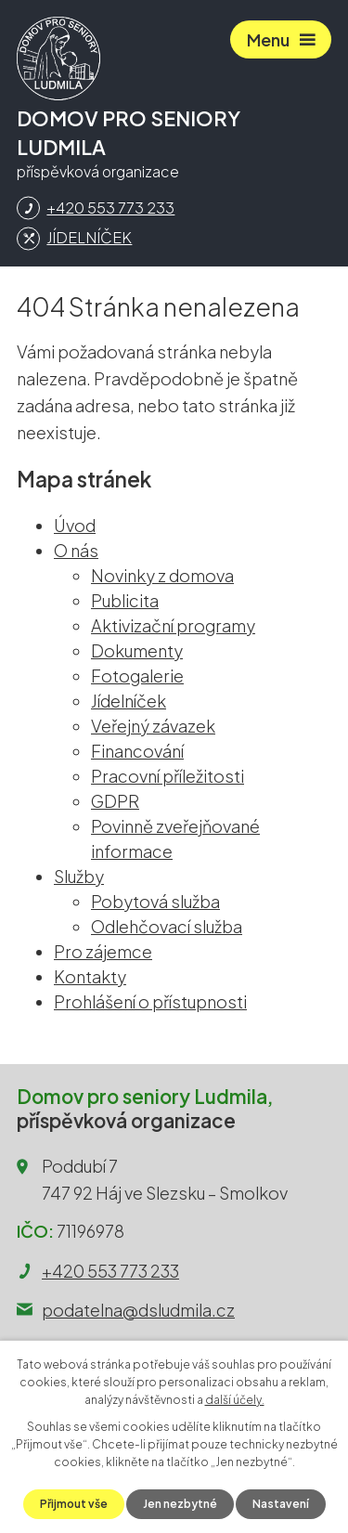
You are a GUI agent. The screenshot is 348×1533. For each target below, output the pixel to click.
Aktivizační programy (173, 625)
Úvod (75, 525)
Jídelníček (128, 700)
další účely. (234, 1400)
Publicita (125, 600)
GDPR (115, 801)
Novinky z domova (162, 575)
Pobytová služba (155, 901)
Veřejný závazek (153, 725)
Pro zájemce (103, 951)
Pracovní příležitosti (167, 775)
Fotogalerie (137, 675)
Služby (79, 876)
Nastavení (280, 1504)
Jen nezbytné (180, 1504)
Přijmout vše (74, 1504)
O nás (76, 550)
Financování (137, 750)
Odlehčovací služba (166, 926)
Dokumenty (137, 650)
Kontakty (90, 976)
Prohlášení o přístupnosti (150, 1001)
